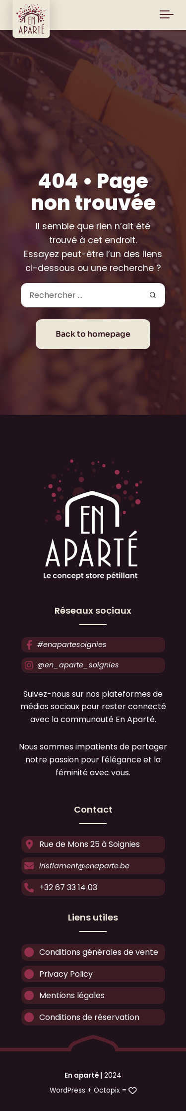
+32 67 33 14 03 (59, 887)
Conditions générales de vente (89, 952)
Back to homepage (93, 334)
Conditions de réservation (80, 1017)
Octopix (107, 1090)
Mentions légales (63, 996)
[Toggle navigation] (167, 15)
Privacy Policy (57, 974)
